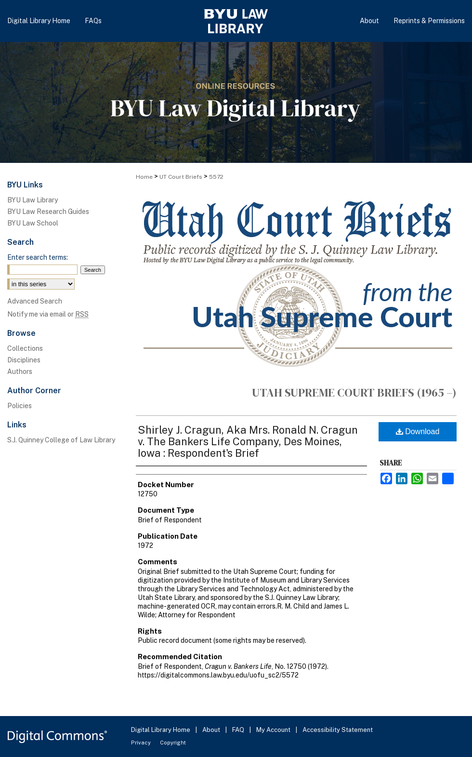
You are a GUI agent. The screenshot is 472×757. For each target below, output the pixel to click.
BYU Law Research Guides (48, 211)
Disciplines (23, 360)
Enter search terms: (37, 257)
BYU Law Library (32, 200)
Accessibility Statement (337, 729)
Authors (19, 371)
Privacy (141, 742)
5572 (216, 176)
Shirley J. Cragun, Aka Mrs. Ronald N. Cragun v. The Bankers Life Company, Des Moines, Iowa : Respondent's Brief (248, 441)
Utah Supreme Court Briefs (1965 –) (354, 392)
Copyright (173, 742)
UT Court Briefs (180, 176)
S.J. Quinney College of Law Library (61, 440)
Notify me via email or (48, 314)
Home (144, 176)
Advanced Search (34, 301)
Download (418, 431)
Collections (25, 348)
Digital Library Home (161, 729)
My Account (274, 729)
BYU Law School (32, 223)
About (212, 729)
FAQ (239, 729)
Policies (19, 406)
